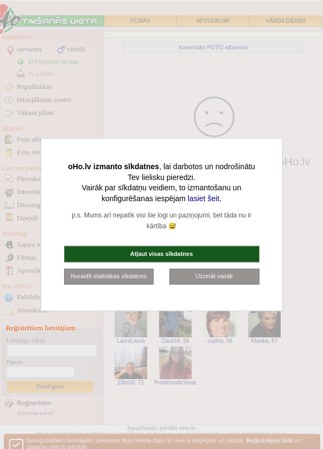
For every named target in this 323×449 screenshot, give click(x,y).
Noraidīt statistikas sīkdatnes (109, 276)
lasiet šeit (203, 198)
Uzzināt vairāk (214, 276)
